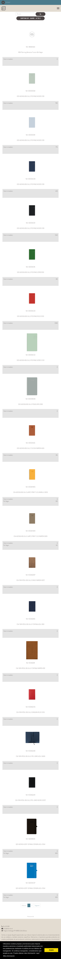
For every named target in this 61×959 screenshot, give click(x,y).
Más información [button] (9, 956)
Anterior (24, 905)
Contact (5, 2)
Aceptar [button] (51, 950)
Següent (37, 905)
